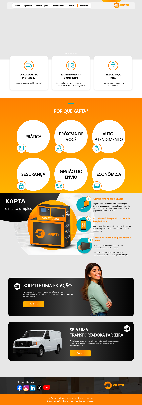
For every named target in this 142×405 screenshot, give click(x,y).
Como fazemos (58, 5)
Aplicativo (28, 5)
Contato (71, 5)
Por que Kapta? (42, 5)
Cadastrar (111, 38)
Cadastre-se (83, 5)
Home (17, 5)
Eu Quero (33, 304)
